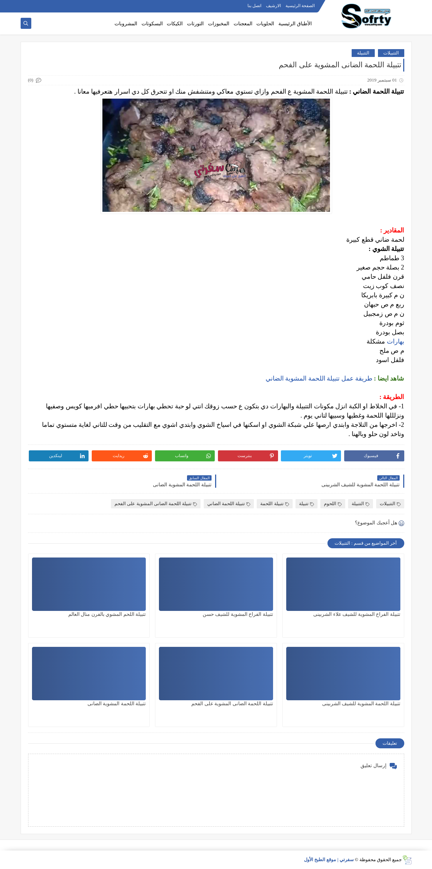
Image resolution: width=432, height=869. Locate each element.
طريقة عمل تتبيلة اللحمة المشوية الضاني (320, 378)
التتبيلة (363, 53)
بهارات (394, 341)
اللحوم (333, 503)
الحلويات (265, 23)
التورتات (195, 23)
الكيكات (175, 23)
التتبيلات (391, 53)
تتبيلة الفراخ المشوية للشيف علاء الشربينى (356, 614)
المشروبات (125, 23)
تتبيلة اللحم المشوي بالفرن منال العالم (107, 614)
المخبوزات (218, 23)
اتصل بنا (254, 5)
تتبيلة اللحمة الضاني (229, 503)
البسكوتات (152, 23)
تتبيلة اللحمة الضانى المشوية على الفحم (155, 503)
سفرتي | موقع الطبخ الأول (329, 859)
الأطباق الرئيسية (295, 23)
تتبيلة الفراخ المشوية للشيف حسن (238, 614)
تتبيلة (306, 503)
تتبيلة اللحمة (274, 503)
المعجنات (243, 23)
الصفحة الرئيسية (300, 5)
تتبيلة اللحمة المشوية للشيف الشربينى (361, 703)
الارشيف (273, 5)
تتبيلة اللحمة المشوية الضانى (116, 703)
